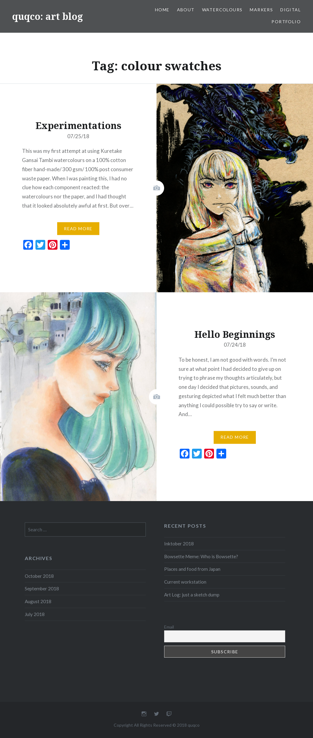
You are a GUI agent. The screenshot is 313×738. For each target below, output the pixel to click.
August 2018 (38, 601)
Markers (261, 9)
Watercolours (222, 9)
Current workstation (185, 582)
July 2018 (35, 614)
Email (169, 626)
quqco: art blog (47, 16)
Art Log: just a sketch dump (191, 594)
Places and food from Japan (192, 569)
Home (162, 9)
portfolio (286, 21)
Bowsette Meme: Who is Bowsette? (201, 556)
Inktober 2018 (179, 543)
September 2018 (42, 588)
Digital (290, 9)
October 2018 (39, 576)
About (186, 9)
